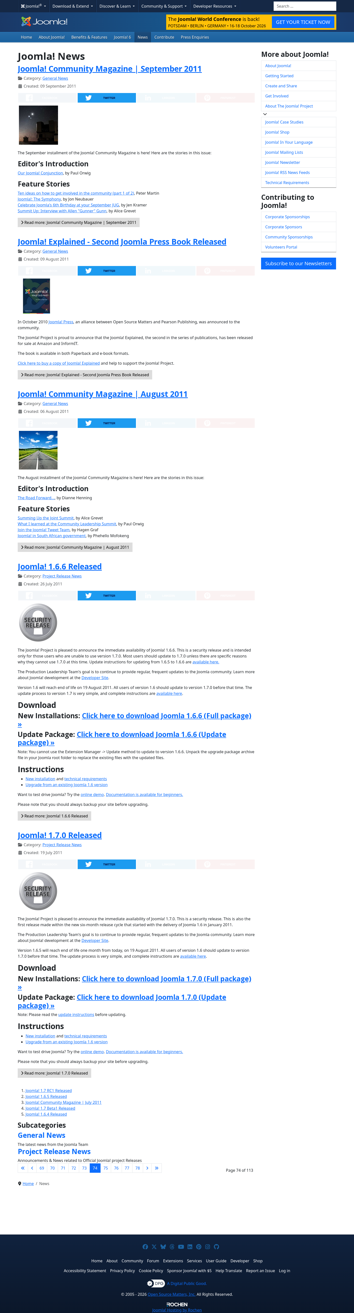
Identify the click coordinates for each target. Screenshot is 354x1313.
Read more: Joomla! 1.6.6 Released (54, 816)
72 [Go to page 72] (74, 1168)
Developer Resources (213, 6)
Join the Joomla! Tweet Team (44, 529)
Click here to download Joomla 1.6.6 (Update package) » (122, 738)
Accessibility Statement (85, 1270)
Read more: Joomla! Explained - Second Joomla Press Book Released (85, 374)
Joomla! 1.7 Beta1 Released (50, 1108)
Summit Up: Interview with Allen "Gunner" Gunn (62, 211)
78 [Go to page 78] (137, 1168)
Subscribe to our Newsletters (298, 263)
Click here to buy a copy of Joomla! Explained (59, 363)
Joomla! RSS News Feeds (287, 172)
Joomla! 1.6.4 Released (46, 1114)
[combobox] (305, 6)
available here (169, 693)
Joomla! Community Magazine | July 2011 (64, 1102)
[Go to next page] (147, 1168)
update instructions (76, 1014)
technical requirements (85, 779)
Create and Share (281, 86)
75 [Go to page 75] (105, 1168)
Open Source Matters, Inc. (172, 1294)
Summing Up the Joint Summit (46, 518)
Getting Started (279, 75)
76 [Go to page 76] (116, 1168)
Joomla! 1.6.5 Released (46, 1096)
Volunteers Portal (281, 247)
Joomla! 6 (122, 37)
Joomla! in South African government (52, 535)
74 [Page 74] (95, 1168)
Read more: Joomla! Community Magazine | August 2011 (75, 547)
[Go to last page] (156, 1168)
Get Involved (277, 96)
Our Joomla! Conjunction (40, 173)
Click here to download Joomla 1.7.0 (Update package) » (122, 1001)
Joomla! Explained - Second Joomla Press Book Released (122, 241)
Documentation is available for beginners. (144, 794)
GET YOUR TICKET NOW (303, 22)
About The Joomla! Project (289, 106)
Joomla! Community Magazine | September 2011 (110, 68)
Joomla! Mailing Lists (284, 152)
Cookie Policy (151, 1270)
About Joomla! (52, 37)
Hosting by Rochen (177, 1310)
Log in (284, 1270)
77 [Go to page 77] (127, 1168)
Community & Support (162, 6)
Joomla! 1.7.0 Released (60, 835)
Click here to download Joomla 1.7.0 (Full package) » (134, 983)
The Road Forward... (36, 497)
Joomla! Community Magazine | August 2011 (103, 394)
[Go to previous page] (32, 1168)
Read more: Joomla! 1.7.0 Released (54, 1073)
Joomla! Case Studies (284, 122)
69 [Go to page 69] (42, 1168)
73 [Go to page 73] (84, 1168)
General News (55, 78)
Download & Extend (71, 6)
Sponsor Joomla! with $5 (189, 1270)
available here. (205, 662)
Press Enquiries (195, 37)
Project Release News (62, 576)
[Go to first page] (23, 1168)
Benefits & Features (89, 37)
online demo (92, 794)
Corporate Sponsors (283, 227)
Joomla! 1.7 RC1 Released (49, 1090)
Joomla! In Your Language (289, 142)
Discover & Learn (116, 6)
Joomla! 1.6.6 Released (60, 566)
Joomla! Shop (277, 132)
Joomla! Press (61, 322)
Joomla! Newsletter (282, 162)
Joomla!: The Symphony (39, 199)
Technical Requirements (287, 182)
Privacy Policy (122, 1270)
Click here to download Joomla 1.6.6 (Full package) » (134, 720)
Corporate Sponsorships (287, 216)
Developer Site (95, 677)
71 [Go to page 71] (63, 1168)
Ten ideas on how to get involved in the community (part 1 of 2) (76, 193)
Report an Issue (260, 1270)
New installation (40, 779)
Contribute (164, 37)
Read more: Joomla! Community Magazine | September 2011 (78, 222)
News (143, 37)
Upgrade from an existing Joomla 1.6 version (67, 784)
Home (26, 37)
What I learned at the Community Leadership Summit (67, 524)
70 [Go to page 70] (52, 1168)
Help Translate (229, 1270)
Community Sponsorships (289, 237)
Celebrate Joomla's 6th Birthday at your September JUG (68, 205)
